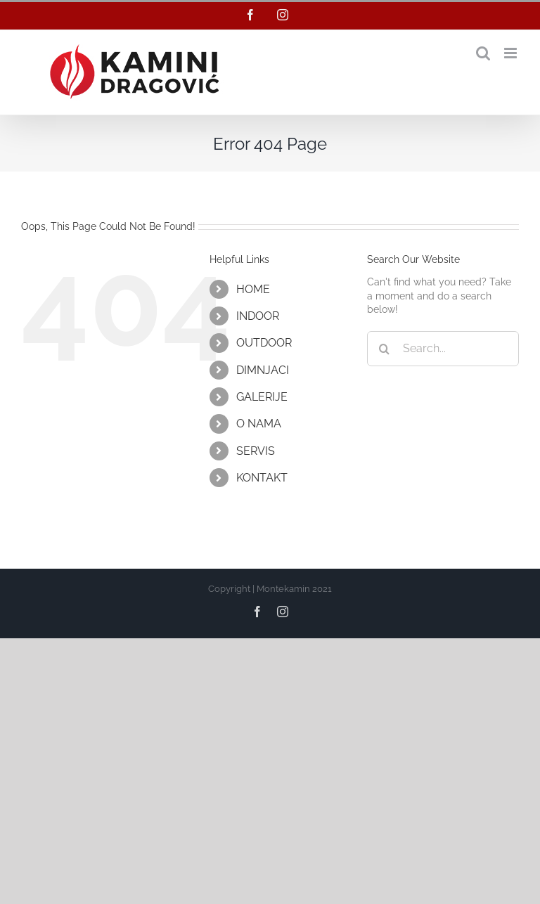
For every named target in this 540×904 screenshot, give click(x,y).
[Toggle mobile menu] (511, 53)
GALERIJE (262, 396)
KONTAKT (262, 477)
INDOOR (257, 316)
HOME (253, 289)
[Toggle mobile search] (483, 53)
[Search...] (443, 348)
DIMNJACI (262, 370)
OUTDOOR (264, 342)
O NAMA (258, 423)
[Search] (384, 348)
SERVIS (255, 451)
